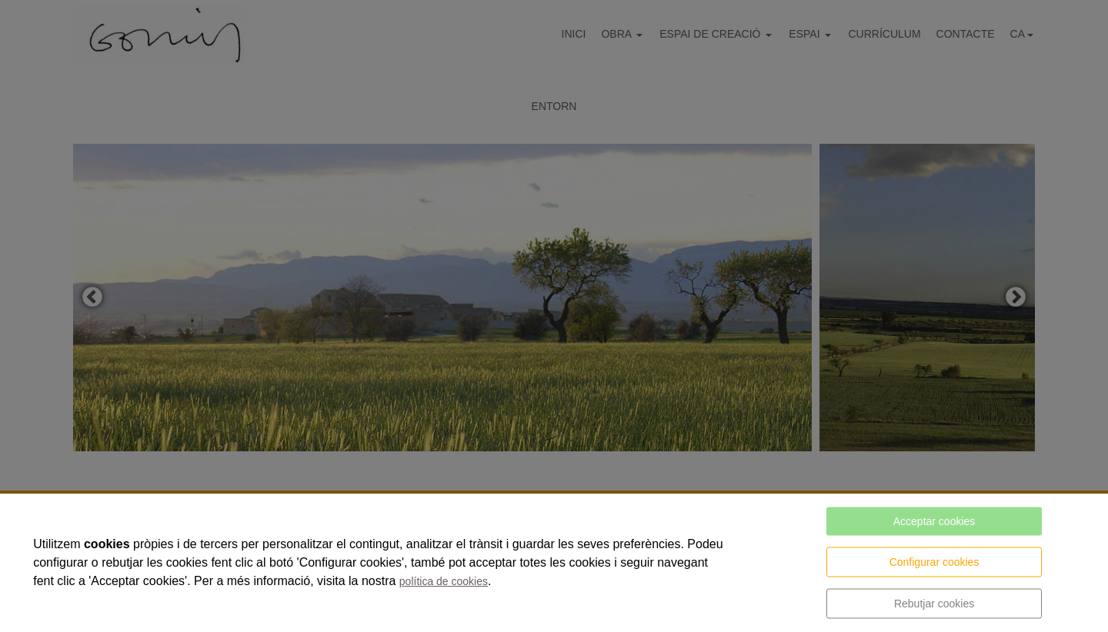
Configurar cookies (934, 562)
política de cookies (443, 581)
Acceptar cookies (934, 521)
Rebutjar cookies (934, 603)
